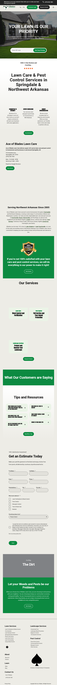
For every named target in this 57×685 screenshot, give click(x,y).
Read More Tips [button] (28, 434)
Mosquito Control (35, 645)
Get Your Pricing (40, 50)
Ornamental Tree (35, 629)
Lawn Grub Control (9, 638)
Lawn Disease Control (10, 632)
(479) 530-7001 (49, 2)
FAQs (6, 666)
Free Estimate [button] (28, 133)
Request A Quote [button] (44, 7)
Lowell (28, 219)
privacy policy (16, 533)
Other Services (34, 647)
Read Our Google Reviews (13, 164)
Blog (6, 668)
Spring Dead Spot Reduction (11, 634)
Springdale (47, 212)
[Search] (24, 7)
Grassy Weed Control (10, 641)
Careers (7, 659)
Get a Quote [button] (10, 168)
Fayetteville (15, 217)
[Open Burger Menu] (53, 7)
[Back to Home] (9, 7)
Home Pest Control (35, 641)
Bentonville (26, 217)
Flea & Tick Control (9, 636)
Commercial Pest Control (36, 643)
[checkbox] (28, 504)
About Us (7, 657)
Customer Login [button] (32, 7)
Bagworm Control (35, 632)
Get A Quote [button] (28, 271)
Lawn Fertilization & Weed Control (12, 629)
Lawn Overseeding (9, 640)
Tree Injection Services (36, 634)
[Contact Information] (20, 7)
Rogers (21, 217)
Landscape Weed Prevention (37, 631)
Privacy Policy (7, 683)
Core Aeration (8, 631)
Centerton (45, 221)
